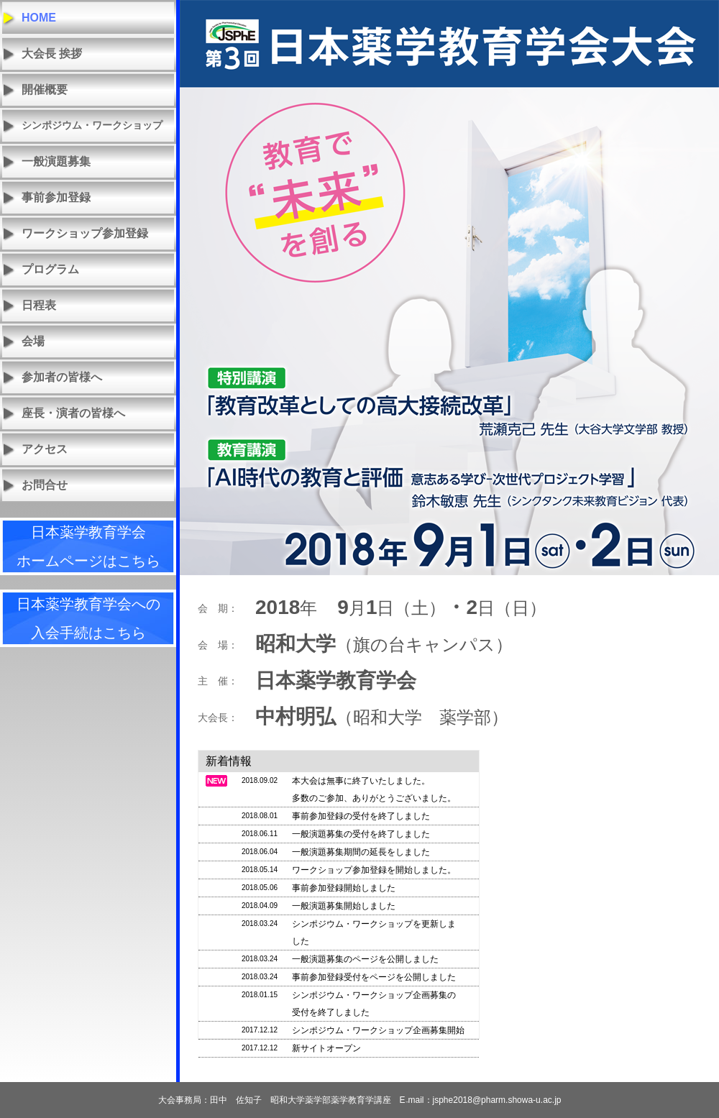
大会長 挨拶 (52, 53)
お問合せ (45, 485)
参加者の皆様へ (62, 377)
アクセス (45, 449)
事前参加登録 (56, 197)
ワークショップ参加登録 (85, 233)
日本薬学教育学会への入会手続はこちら (88, 618)
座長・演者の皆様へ (73, 413)
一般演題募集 (56, 161)
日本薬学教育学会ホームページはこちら (88, 546)
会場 (33, 341)
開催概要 (45, 89)
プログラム (50, 269)
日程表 (39, 305)
